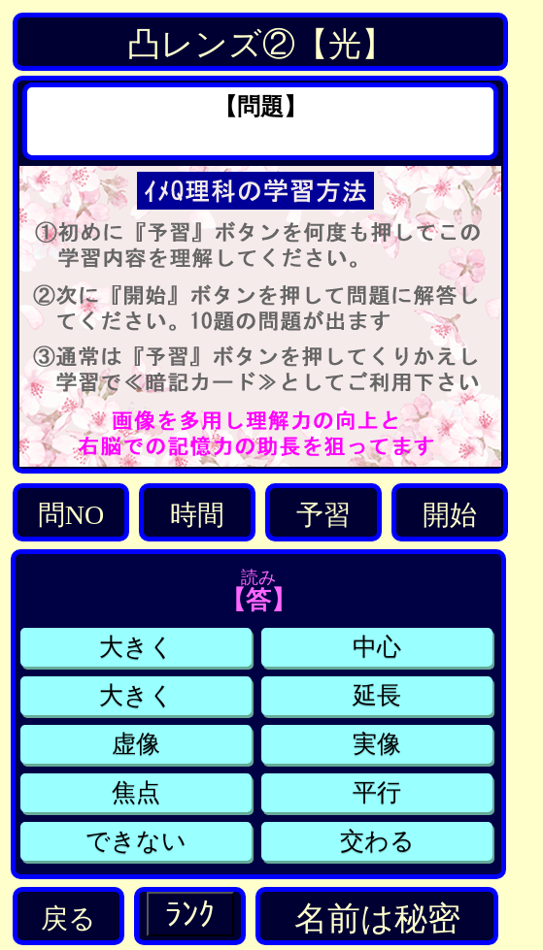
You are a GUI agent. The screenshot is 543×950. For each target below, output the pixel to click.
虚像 (136, 744)
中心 (377, 647)
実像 (377, 744)
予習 (323, 515)
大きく (136, 647)
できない (136, 841)
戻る (68, 918)
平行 (377, 792)
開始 (450, 515)
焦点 (136, 792)
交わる (377, 841)
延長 (377, 695)
